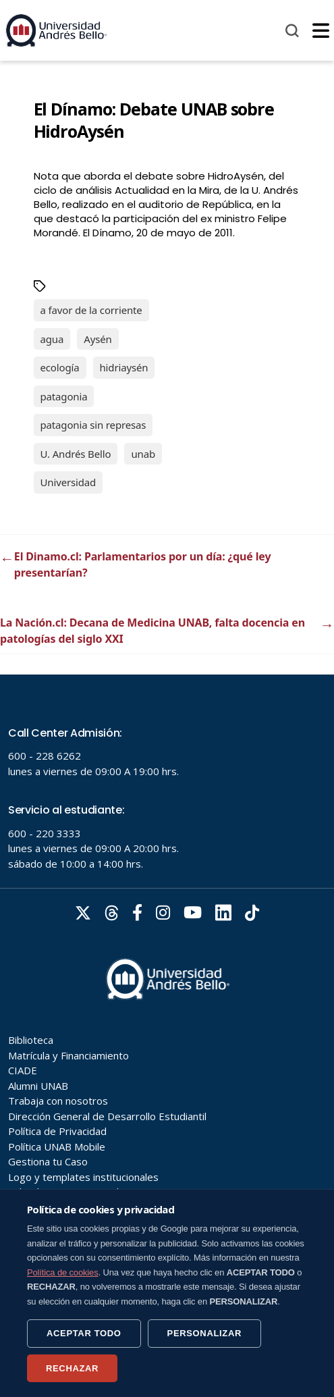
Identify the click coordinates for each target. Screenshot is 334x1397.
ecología (60, 367)
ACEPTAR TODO (84, 1333)
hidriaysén (124, 367)
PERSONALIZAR (204, 1333)
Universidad (68, 482)
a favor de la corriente (91, 310)
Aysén (97, 339)
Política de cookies (63, 1272)
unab (143, 453)
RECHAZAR (72, 1368)
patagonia (64, 396)
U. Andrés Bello (75, 453)
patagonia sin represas (93, 424)
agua (52, 339)
